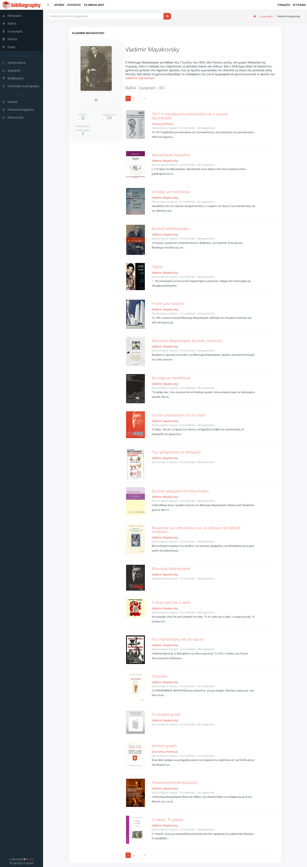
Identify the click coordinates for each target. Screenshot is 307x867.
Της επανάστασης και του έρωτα (178, 639)
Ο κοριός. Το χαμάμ (167, 819)
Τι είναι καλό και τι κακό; (171, 602)
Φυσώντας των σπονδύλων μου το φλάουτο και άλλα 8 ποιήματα (196, 529)
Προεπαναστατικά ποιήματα (174, 782)
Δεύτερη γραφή (164, 745)
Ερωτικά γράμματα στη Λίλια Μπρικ (180, 491)
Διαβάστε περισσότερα (139, 78)
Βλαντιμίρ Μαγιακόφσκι (171, 568)
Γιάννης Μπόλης (162, 124)
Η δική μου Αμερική (168, 303)
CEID (31, 859)
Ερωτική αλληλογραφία (170, 228)
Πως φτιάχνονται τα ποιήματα (176, 452)
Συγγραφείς (266, 16)
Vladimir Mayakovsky (165, 160)
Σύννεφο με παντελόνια (171, 191)
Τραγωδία (159, 676)
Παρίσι (157, 266)
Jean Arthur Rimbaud (165, 751)
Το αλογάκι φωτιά (166, 714)
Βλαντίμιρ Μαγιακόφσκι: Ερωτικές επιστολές (187, 340)
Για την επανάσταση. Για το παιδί (178, 415)
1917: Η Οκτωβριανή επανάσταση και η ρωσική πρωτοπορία (190, 116)
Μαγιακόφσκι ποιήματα (171, 154)
